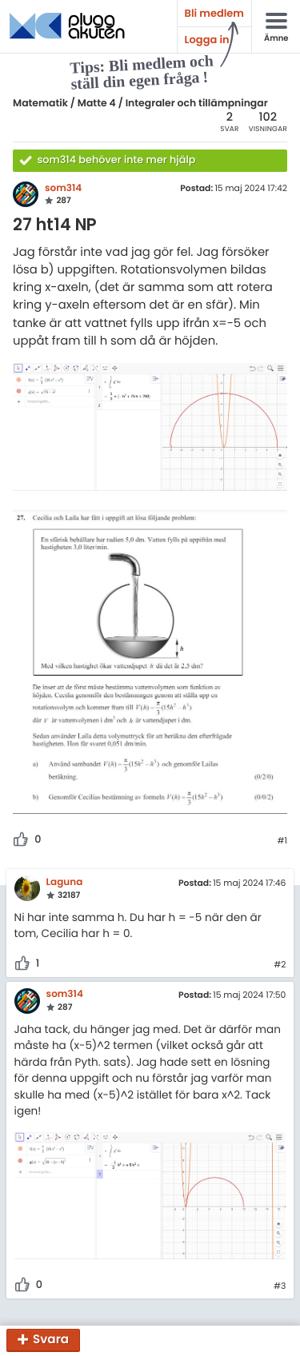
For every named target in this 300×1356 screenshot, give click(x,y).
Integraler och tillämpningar (197, 103)
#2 (280, 965)
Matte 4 (97, 103)
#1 (282, 841)
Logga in (207, 39)
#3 (280, 1286)
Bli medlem (214, 13)
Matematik (40, 103)
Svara (51, 1340)
